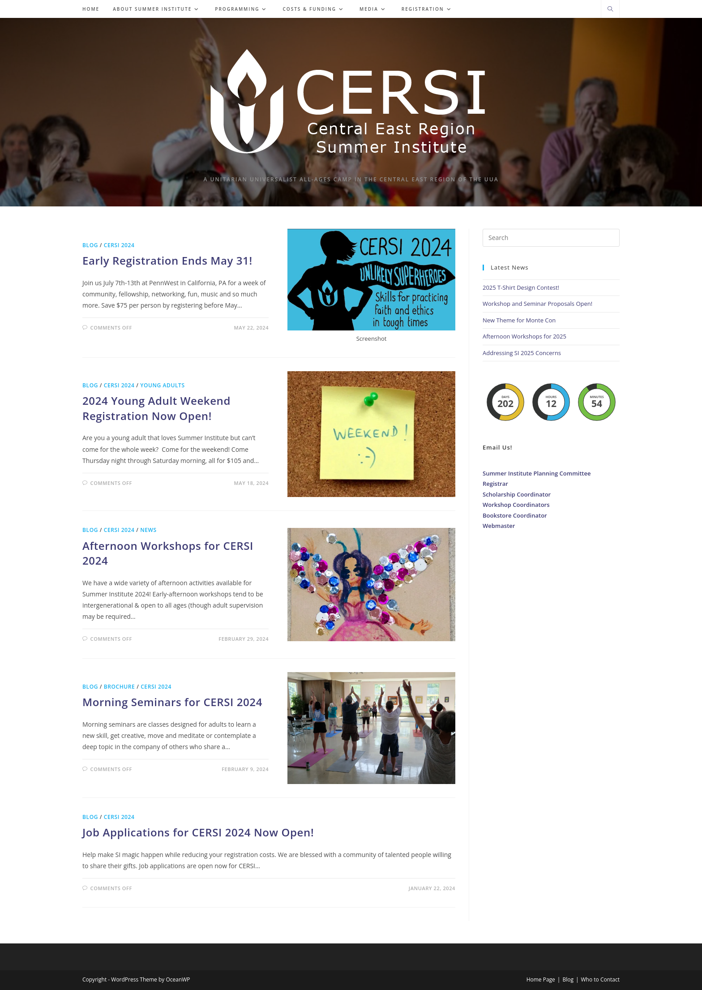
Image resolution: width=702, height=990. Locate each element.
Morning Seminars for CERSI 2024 (172, 701)
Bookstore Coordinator (515, 515)
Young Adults (162, 385)
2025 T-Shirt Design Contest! (521, 287)
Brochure (119, 686)
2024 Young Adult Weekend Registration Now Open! (156, 408)
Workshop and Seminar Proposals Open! (537, 304)
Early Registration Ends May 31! (167, 260)
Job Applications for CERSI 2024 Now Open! (198, 832)
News (148, 530)
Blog (90, 245)
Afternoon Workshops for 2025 (524, 336)
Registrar (495, 484)
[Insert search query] (551, 238)
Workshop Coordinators (516, 505)
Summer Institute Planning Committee (537, 473)
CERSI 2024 (119, 245)
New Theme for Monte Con (519, 320)
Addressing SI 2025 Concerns (522, 353)
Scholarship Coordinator (517, 494)
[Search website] (610, 9)
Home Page (540, 979)
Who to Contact (600, 979)
